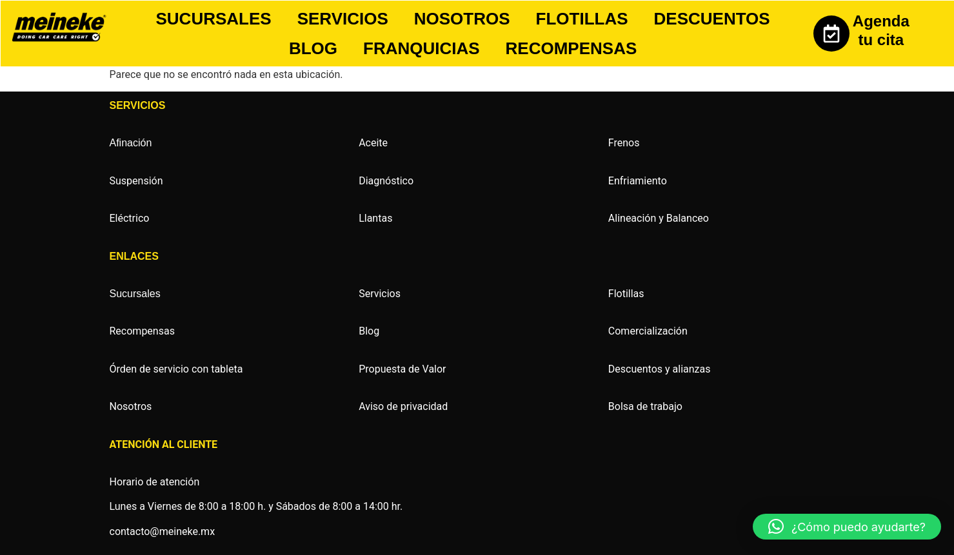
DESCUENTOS (712, 18)
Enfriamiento (637, 181)
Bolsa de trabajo (645, 406)
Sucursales (135, 293)
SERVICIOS (342, 18)
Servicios (380, 293)
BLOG (313, 48)
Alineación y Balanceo (658, 218)
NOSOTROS (462, 18)
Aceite (373, 143)
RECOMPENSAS (571, 48)
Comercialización (648, 331)
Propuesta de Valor (402, 369)
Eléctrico (130, 218)
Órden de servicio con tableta (176, 369)
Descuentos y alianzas (659, 369)
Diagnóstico (386, 181)
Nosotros (131, 406)
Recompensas (142, 331)
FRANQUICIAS (421, 48)
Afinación (131, 142)
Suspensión (136, 181)
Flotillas (626, 293)
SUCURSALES (214, 18)
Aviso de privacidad (403, 406)
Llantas (375, 218)
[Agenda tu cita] (831, 33)
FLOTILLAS (582, 18)
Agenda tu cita (881, 30)
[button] (847, 527)
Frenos (624, 143)
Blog (369, 331)
